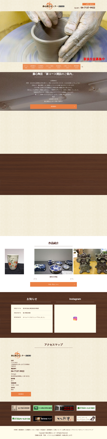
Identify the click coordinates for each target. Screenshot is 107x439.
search (88, 66)
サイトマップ (89, 430)
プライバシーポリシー (77, 430)
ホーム (22, 66)
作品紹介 (59, 66)
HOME (15, 430)
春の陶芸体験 (27, 313)
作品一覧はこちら (53, 284)
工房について (70, 66)
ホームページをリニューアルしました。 (34, 317)
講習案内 (30, 66)
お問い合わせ (66, 430)
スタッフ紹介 (50, 66)
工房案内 (39, 66)
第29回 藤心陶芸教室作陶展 (31, 308)
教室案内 (80, 66)
